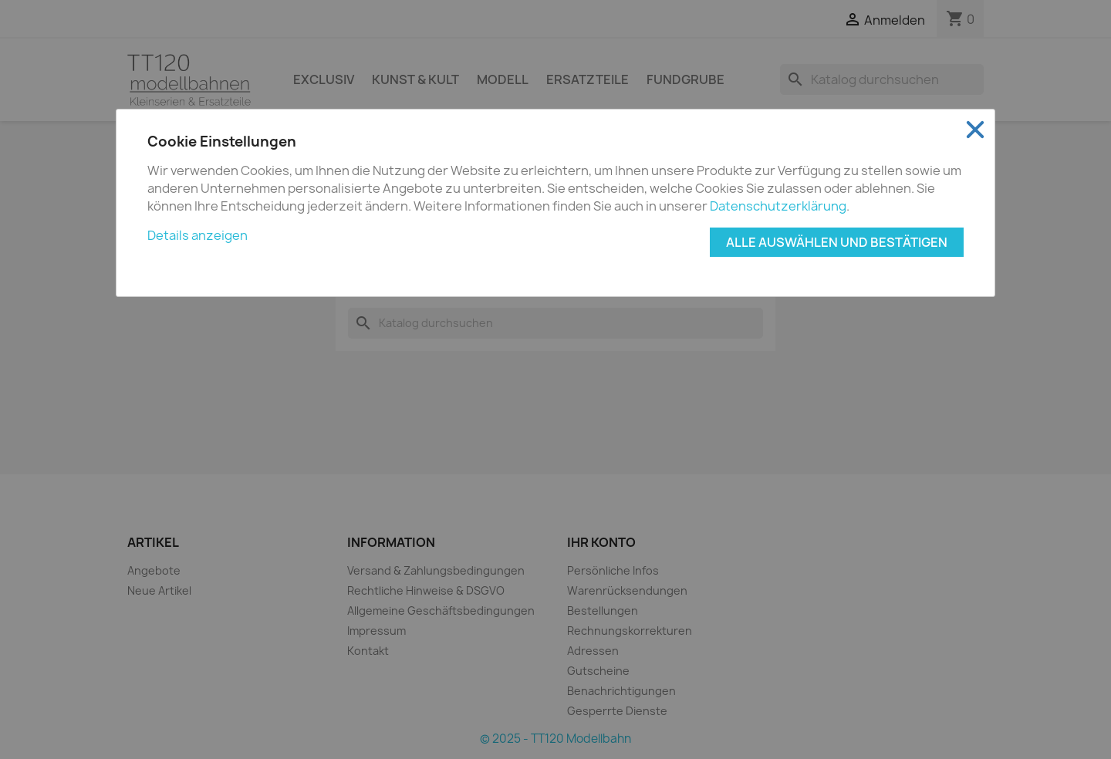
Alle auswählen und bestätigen (836, 242)
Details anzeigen (197, 235)
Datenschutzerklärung (778, 205)
